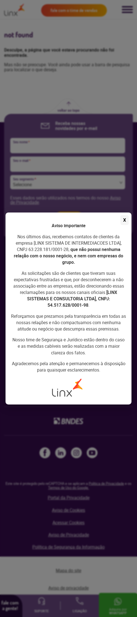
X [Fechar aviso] (124, 220)
